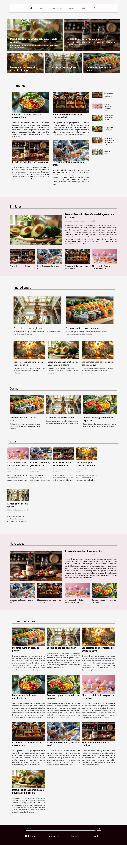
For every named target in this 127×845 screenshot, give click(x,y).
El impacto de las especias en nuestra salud (68, 116)
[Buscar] (61, 829)
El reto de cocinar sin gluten (62, 67)
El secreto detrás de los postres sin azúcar (108, 107)
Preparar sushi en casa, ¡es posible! (99, 69)
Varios (84, 8)
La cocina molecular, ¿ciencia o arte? (68, 163)
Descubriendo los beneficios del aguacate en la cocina (33, 40)
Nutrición (43, 8)
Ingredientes (57, 8)
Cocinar (72, 8)
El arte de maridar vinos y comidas (84, 38)
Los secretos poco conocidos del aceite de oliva (24, 69)
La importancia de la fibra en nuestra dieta (27, 116)
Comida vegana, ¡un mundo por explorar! (109, 117)
